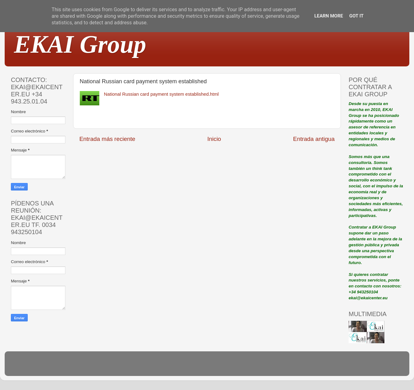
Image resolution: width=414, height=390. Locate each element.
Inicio (214, 139)
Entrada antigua (314, 139)
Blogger (248, 366)
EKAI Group (80, 44)
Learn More (328, 16)
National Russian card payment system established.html (161, 94)
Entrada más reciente (107, 139)
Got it (356, 16)
